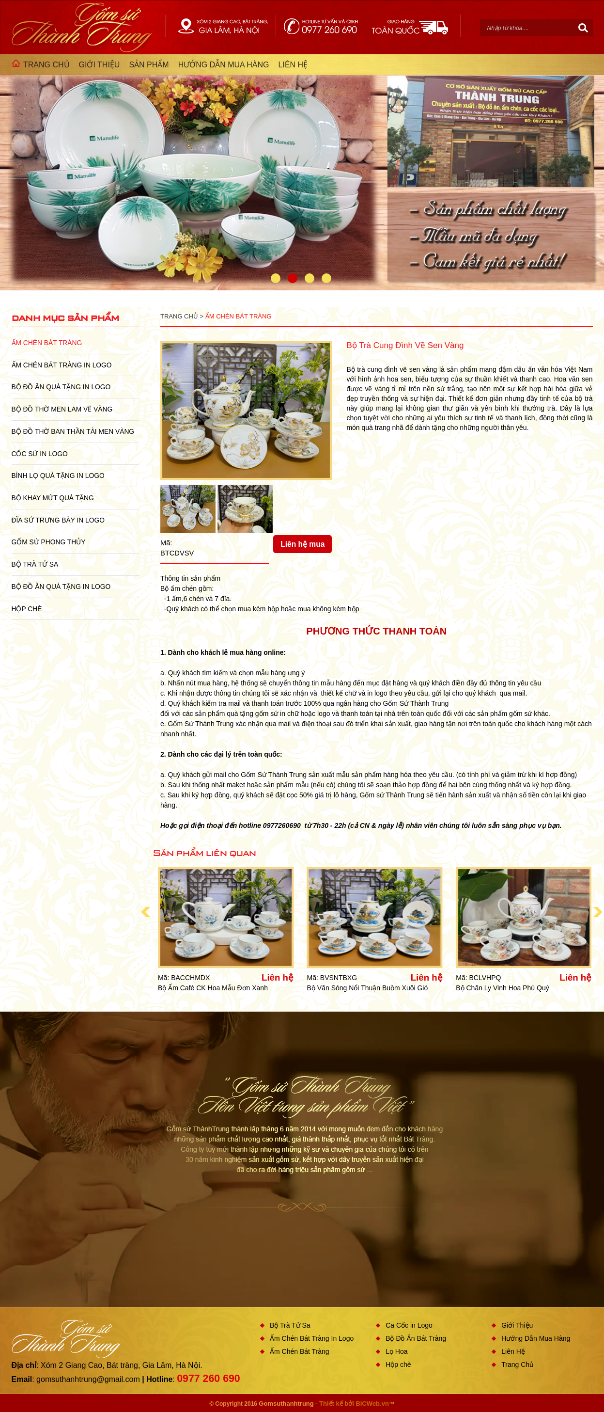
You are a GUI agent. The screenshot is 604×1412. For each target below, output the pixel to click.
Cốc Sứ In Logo (40, 454)
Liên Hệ (513, 1351)
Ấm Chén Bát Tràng (47, 343)
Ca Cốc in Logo (409, 1325)
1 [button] (275, 278)
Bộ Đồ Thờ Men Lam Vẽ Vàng (62, 409)
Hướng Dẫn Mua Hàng (535, 1338)
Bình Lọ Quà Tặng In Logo (58, 475)
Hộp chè (27, 609)
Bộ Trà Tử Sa (35, 564)
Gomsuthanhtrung (286, 1403)
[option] (302, 172)
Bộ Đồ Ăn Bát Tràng (416, 1338)
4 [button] (326, 278)
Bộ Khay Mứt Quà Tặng (53, 498)
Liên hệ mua (302, 544)
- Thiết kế (329, 1403)
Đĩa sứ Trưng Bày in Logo (58, 520)
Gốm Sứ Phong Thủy (49, 542)
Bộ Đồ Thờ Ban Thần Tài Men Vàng (73, 431)
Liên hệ (278, 978)
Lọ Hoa (396, 1351)
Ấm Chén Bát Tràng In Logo (62, 365)
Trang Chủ (517, 1364)
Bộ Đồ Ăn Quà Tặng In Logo (61, 387)
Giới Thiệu (517, 1325)
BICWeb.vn (372, 1403)
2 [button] (292, 278)
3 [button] (309, 278)
